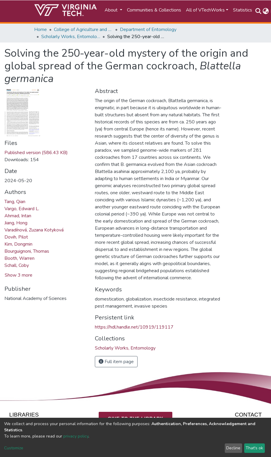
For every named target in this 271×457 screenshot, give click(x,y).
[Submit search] (258, 11)
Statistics (242, 10)
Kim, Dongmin (18, 244)
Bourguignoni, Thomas (26, 251)
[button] (265, 11)
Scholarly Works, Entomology (70, 36)
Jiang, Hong (15, 223)
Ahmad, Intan (17, 216)
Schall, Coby (16, 265)
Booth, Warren (19, 258)
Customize (13, 448)
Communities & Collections (154, 10)
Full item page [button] (116, 361)
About (112, 10)
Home (40, 29)
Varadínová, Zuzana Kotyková (34, 230)
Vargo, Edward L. (21, 208)
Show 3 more (18, 275)
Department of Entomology (148, 29)
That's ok (254, 448)
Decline (233, 448)
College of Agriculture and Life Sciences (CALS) (83, 29)
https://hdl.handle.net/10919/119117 (134, 327)
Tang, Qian (14, 201)
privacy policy (75, 436)
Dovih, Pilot (16, 237)
